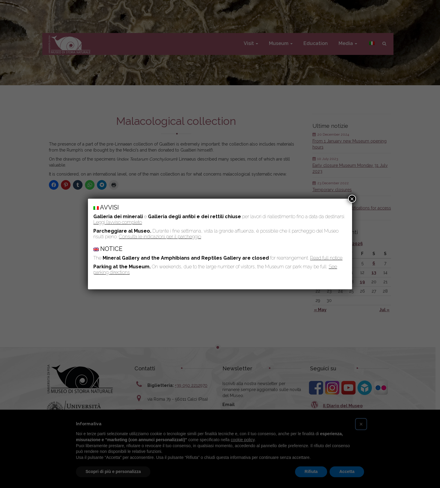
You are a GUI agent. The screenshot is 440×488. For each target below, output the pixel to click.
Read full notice (326, 258)
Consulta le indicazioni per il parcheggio (160, 236)
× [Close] (352, 199)
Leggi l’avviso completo (117, 222)
